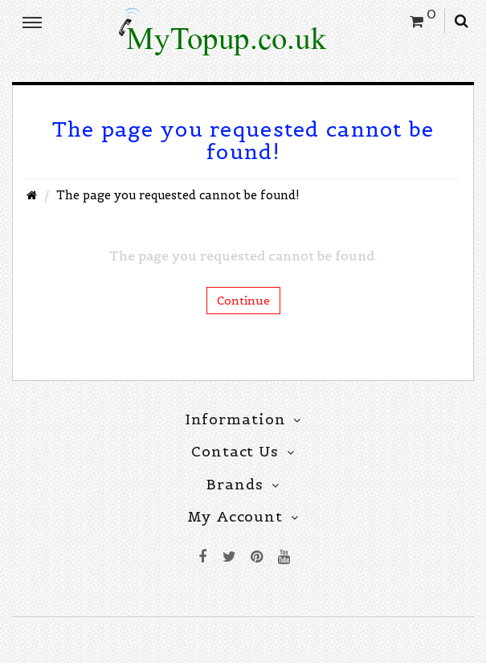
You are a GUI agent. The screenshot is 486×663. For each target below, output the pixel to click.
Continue (243, 300)
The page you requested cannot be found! (178, 195)
